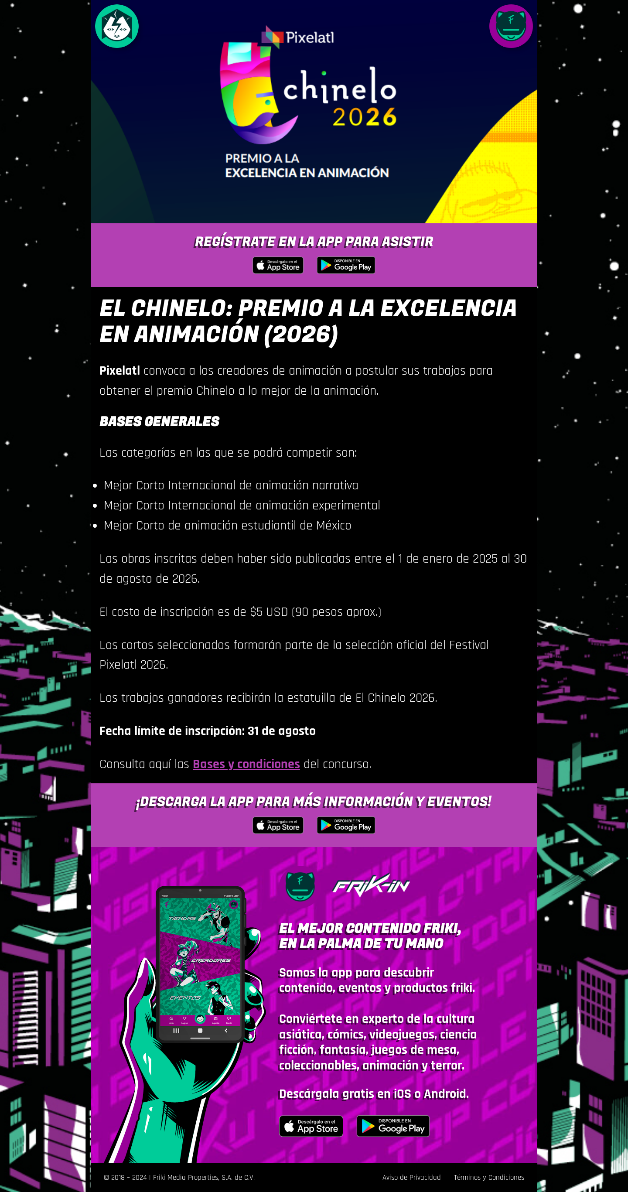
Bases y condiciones (246, 764)
